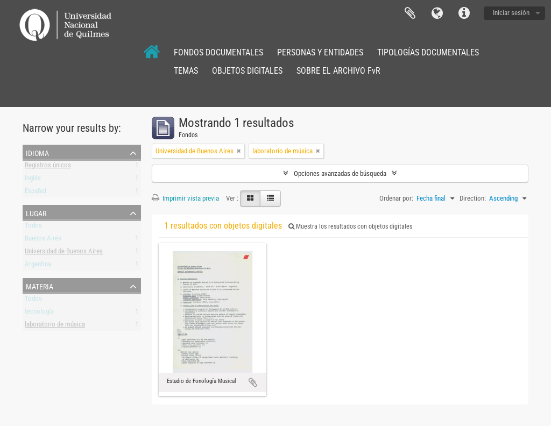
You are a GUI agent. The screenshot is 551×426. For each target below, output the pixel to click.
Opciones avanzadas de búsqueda (340, 173)
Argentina (38, 266)
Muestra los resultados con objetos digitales (350, 226)
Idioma (436, 13)
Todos (33, 227)
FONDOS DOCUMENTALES (218, 52)
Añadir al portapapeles (253, 382)
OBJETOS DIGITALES (247, 71)
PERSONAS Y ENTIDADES (320, 52)
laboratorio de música (55, 326)
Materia (39, 285)
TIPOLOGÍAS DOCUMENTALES (428, 52)
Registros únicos (48, 167)
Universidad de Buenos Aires (64, 253)
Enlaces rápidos (463, 13)
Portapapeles (410, 13)
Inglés (33, 180)
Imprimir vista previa (185, 198)
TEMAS (186, 71)
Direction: (473, 198)
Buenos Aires (43, 240)
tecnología (39, 313)
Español (35, 193)
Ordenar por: (396, 198)
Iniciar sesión (511, 13)
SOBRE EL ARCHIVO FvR (338, 71)
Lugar (36, 212)
